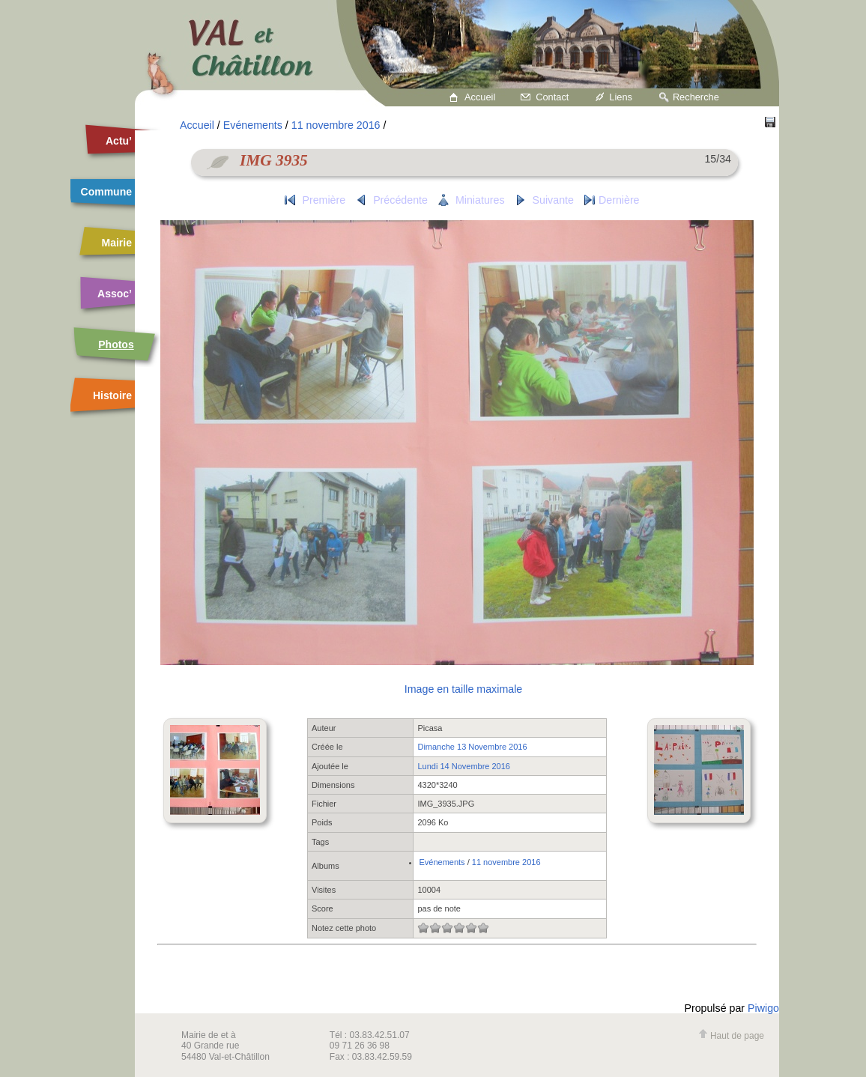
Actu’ (119, 141)
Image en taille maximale (463, 689)
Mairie (117, 243)
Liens (620, 97)
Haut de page (731, 1036)
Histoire (112, 395)
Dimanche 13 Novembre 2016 (472, 746)
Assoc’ (114, 294)
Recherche (696, 97)
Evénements (252, 125)
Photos (115, 345)
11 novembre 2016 (336, 125)
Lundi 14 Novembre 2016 (463, 766)
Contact (552, 97)
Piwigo (763, 1008)
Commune (106, 192)
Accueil (479, 97)
